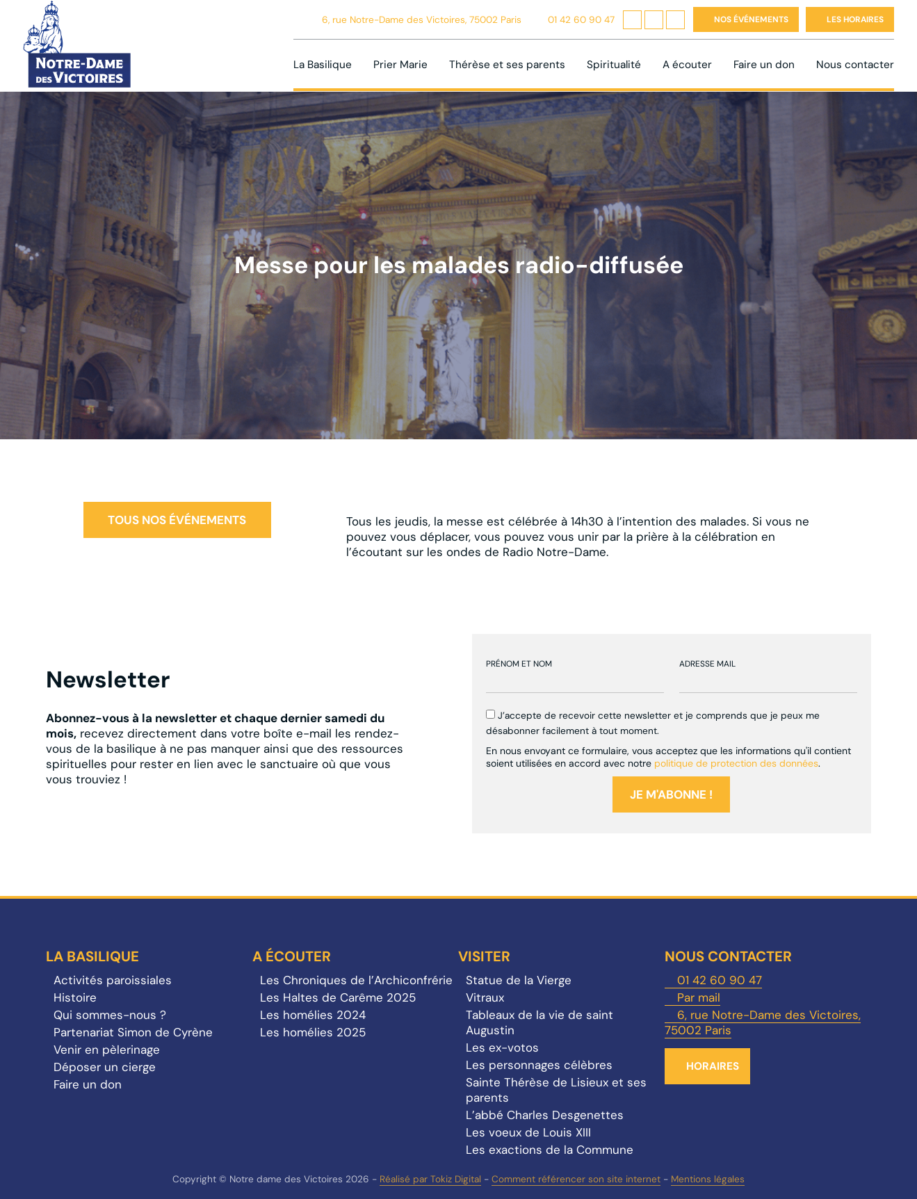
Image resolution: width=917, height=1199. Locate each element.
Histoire (75, 997)
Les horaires (855, 19)
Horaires (712, 1066)
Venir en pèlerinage (107, 1049)
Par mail (698, 997)
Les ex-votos (502, 1047)
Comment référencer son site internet (576, 1179)
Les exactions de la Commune (549, 1149)
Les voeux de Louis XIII (528, 1132)
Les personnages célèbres (539, 1064)
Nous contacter (855, 65)
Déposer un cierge (105, 1067)
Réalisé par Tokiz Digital (430, 1179)
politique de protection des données (736, 763)
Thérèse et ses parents (507, 65)
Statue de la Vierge (518, 980)
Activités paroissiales (113, 980)
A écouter (687, 65)
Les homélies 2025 (313, 1032)
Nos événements (751, 19)
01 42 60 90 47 (581, 20)
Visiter (484, 956)
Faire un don (764, 65)
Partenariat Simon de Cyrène (133, 1032)
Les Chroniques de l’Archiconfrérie (356, 980)
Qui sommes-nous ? (110, 1014)
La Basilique (322, 65)
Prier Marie (400, 65)
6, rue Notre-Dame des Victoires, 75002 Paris (421, 20)
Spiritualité (614, 65)
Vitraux (485, 997)
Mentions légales (708, 1179)
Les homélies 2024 (313, 1014)
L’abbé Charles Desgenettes (545, 1115)
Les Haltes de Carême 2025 (338, 997)
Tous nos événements (177, 520)
